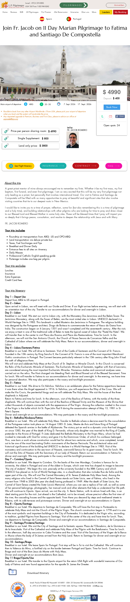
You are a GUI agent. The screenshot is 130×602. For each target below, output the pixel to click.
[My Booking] (120, 12)
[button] (74, 12)
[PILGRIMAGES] (74, 5)
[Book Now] (112, 107)
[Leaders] (105, 12)
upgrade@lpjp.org (10, 119)
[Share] (120, 116)
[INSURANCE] (53, 166)
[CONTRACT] (85, 166)
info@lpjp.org (98, 586)
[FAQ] (113, 166)
